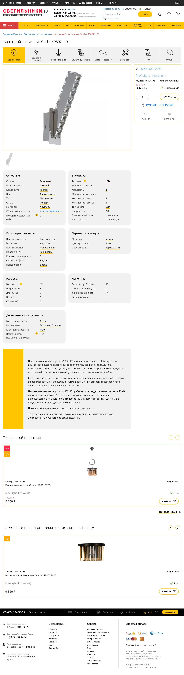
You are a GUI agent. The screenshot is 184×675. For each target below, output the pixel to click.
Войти (178, 3)
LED (108, 181)
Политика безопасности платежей (141, 645)
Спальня (56, 325)
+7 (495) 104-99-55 (75, 16)
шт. (148, 612)
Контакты (113, 2)
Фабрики (53, 632)
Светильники (31, 34)
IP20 (42, 329)
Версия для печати (151, 69)
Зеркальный (113, 247)
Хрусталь (45, 206)
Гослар (44, 189)
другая (44, 260)
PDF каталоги (93, 663)
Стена (43, 321)
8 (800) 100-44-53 (74, 13)
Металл (110, 239)
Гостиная (45, 325)
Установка (70, 2)
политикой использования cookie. (142, 658)
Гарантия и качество (96, 635)
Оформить (170, 612)
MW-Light (45, 185)
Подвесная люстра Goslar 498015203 (28, 485)
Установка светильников (98, 632)
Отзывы (56, 2)
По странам (54, 635)
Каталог (9, 25)
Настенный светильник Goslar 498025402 (30, 575)
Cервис (91, 623)
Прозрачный (47, 247)
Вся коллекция (170, 512)
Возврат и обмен (94, 638)
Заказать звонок (37, 612)
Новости (91, 654)
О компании (56, 623)
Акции (51, 645)
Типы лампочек (94, 660)
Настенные (46, 34)
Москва (71, 9)
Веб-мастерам (93, 641)
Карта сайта (54, 648)
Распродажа (54, 638)
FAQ (89, 648)
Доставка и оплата (12, 2)
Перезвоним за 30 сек (113, 9)
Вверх (43, 264)
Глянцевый (46, 251)
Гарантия (30, 2)
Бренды (100, 2)
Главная (7, 34)
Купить (169, 96)
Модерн (44, 202)
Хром (109, 243)
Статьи (90, 657)
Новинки (53, 641)
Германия (45, 181)
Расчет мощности (52, 211)
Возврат (44, 2)
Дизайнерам (85, 2)
